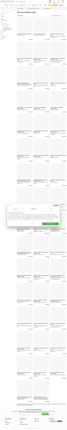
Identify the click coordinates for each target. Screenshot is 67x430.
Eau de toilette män (7, 28)
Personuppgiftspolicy (24, 424)
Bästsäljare (3, 36)
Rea (1, 34)
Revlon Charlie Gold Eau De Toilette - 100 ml (24, 59)
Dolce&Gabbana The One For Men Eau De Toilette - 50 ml (41, 180)
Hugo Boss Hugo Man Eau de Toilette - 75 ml (58, 83)
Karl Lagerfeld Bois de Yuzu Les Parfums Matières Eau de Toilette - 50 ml (41, 397)
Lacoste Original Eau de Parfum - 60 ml (24, 324)
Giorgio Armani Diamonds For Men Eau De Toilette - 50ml (57, 301)
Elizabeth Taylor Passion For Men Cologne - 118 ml (40, 59)
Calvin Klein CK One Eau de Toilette (24, 33)
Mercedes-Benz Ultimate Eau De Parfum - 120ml (57, 373)
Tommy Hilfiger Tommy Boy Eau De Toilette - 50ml (24, 108)
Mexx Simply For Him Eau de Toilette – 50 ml (58, 348)
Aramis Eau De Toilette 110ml (39, 33)
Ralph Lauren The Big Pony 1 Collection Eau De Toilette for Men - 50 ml (24, 83)
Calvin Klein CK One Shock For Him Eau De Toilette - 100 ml (57, 276)
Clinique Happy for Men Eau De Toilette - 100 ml (56, 108)
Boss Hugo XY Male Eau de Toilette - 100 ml (57, 180)
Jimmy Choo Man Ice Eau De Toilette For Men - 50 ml (41, 253)
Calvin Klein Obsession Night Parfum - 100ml (41, 348)
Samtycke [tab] (16, 208)
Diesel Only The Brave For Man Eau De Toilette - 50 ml (41, 276)
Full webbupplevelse (50, 223)
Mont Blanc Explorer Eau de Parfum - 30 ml (58, 324)
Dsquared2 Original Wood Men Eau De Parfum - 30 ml (24, 276)
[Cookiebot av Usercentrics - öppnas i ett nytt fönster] (54, 205)
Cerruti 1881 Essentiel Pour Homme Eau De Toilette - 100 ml (57, 229)
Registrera (45, 414)
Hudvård (2, 16)
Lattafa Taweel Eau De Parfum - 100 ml (41, 324)
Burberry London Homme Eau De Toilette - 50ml (40, 301)
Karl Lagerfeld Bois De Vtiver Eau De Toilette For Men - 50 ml (24, 397)
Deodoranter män (6, 27)
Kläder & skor (3, 30)
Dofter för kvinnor (5, 23)
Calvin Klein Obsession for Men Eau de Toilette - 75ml (57, 59)
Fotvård (2, 14)
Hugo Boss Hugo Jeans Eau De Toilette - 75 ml (23, 156)
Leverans (7, 424)
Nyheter (2, 38)
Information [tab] (33, 208)
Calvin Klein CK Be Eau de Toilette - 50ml (57, 34)
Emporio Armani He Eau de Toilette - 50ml (41, 83)
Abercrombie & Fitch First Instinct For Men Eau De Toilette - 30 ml (24, 253)
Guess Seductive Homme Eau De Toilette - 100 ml (23, 373)
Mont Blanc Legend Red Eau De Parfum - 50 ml (40, 108)
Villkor (21, 421)
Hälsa (2, 32)
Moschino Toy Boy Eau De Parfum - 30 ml (58, 253)
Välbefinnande (3, 20)
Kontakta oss (7, 422)
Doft (4, 11)
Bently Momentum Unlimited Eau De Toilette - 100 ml (57, 131)
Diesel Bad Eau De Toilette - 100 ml (24, 300)
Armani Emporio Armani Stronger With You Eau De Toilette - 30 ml (24, 180)
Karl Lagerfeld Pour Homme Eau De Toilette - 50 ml (41, 131)
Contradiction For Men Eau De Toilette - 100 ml (40, 373)
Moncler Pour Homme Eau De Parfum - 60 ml (41, 229)
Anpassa (33, 223)
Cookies (21, 422)
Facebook (36, 421)
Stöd (2, 18)
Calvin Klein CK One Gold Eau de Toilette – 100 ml (23, 348)
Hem (1, 11)
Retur (6, 421)
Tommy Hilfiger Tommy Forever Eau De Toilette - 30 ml (24, 131)
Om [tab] (51, 208)
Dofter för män (8, 11)
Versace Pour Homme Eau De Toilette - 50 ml (58, 156)
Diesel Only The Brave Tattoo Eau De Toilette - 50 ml (41, 156)
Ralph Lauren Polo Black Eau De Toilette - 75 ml (23, 229)
